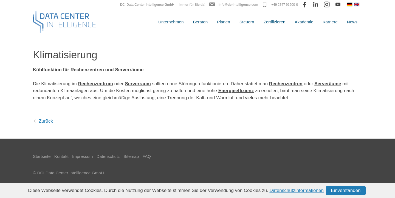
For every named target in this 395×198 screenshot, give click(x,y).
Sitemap (131, 156)
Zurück (46, 121)
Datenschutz (108, 156)
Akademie (304, 22)
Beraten (200, 22)
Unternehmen (171, 22)
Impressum (82, 156)
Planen (223, 22)
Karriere (330, 22)
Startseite (42, 156)
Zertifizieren (274, 22)
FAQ (146, 156)
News (352, 22)
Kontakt (61, 156)
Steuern (246, 22)
